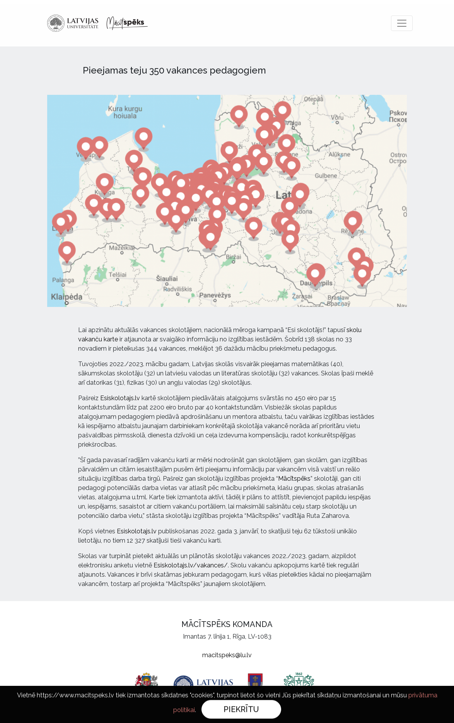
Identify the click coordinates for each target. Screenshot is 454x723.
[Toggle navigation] (402, 23)
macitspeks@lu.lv (227, 655)
